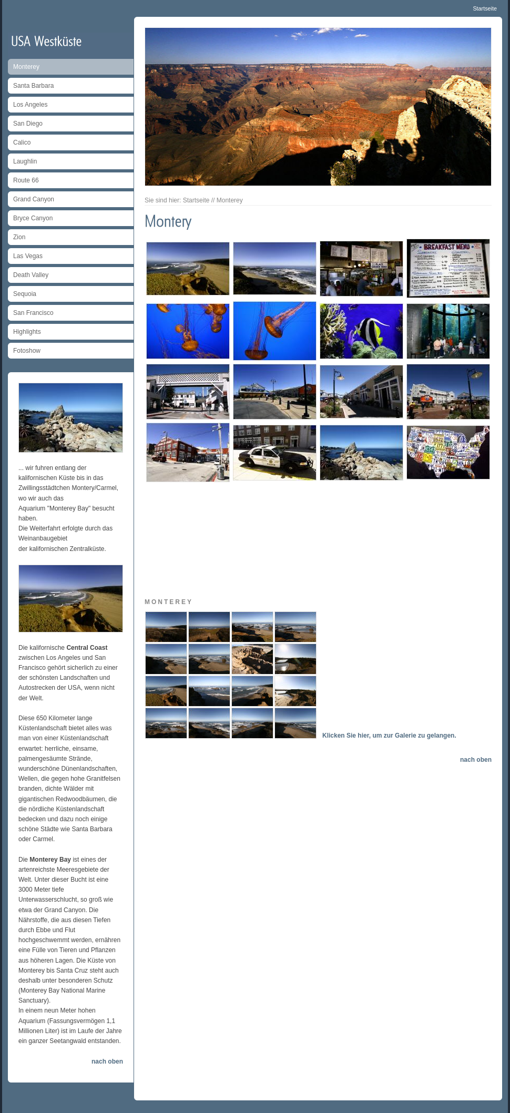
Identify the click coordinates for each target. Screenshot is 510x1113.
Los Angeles (30, 104)
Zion (19, 237)
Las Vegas (28, 256)
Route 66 (26, 180)
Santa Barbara (33, 85)
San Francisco (33, 312)
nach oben (107, 1061)
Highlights (27, 331)
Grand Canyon (33, 199)
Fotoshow (26, 350)
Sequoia (24, 294)
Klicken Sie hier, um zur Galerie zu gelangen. (389, 735)
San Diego (28, 123)
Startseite (485, 8)
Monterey (26, 66)
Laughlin (25, 161)
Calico (21, 142)
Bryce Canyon (33, 218)
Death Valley (30, 275)
